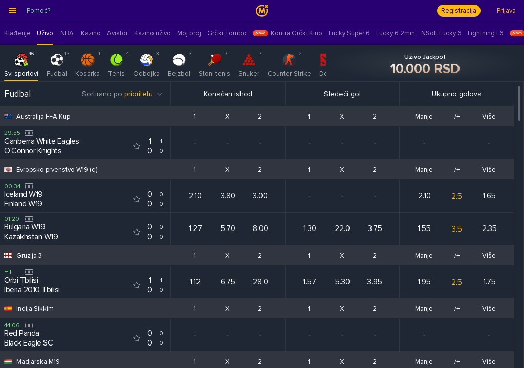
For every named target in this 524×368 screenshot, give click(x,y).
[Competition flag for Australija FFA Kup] (8, 116)
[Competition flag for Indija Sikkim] (8, 308)
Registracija (458, 11)
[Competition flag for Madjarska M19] (8, 361)
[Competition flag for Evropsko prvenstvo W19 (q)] (8, 169)
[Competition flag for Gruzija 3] (8, 255)
